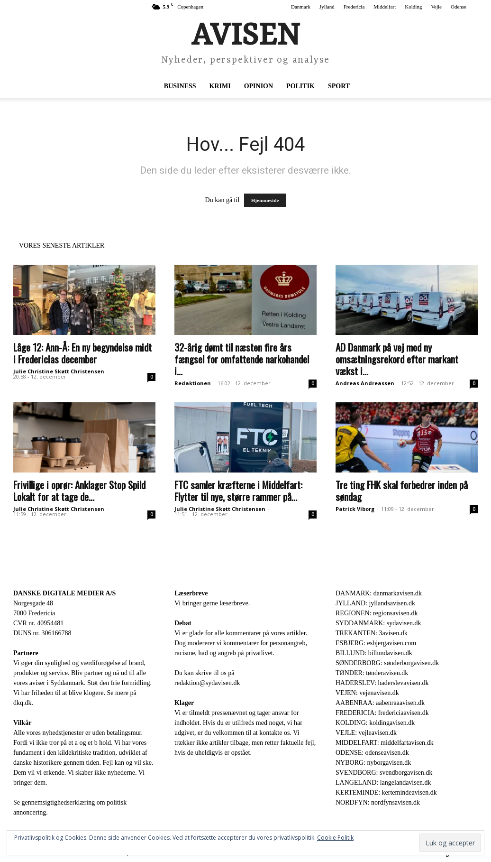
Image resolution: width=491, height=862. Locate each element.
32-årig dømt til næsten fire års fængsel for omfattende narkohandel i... (241, 359)
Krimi (220, 86)
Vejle (436, 6)
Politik (300, 86)
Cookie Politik (335, 838)
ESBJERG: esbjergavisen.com (376, 643)
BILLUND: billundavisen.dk (374, 653)
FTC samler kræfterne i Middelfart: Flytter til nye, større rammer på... (238, 490)
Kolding (413, 6)
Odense (458, 6)
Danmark (300, 6)
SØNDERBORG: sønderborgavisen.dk (387, 663)
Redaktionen (192, 383)
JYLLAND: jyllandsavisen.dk (375, 603)
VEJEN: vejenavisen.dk (367, 692)
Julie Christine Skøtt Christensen (58, 371)
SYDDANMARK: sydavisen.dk (378, 623)
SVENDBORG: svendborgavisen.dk (384, 772)
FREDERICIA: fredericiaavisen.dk (382, 712)
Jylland (327, 6)
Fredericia (354, 6)
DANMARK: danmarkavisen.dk (379, 593)
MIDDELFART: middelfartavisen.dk (385, 742)
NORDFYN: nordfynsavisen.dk (378, 802)
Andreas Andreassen (365, 383)
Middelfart (384, 6)
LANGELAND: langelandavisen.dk (383, 782)
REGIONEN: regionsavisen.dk (377, 613)
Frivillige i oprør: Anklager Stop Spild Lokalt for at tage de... (79, 490)
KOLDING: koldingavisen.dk (375, 722)
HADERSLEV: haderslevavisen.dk (382, 682)
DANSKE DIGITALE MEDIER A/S (64, 593)
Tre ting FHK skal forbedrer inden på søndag (402, 490)
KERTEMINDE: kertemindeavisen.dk (386, 792)
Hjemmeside (265, 200)
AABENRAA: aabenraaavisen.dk (380, 702)
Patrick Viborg (355, 508)
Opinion (258, 86)
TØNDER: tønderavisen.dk (372, 673)
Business (180, 86)
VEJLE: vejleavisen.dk (366, 732)
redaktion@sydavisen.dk (207, 682)
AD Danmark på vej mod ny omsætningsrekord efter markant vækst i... (397, 359)
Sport (339, 86)
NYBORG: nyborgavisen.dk (373, 762)
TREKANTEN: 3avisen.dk (372, 633)
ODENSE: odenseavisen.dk (372, 752)
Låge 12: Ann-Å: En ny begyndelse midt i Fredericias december (82, 353)
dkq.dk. (23, 702)
